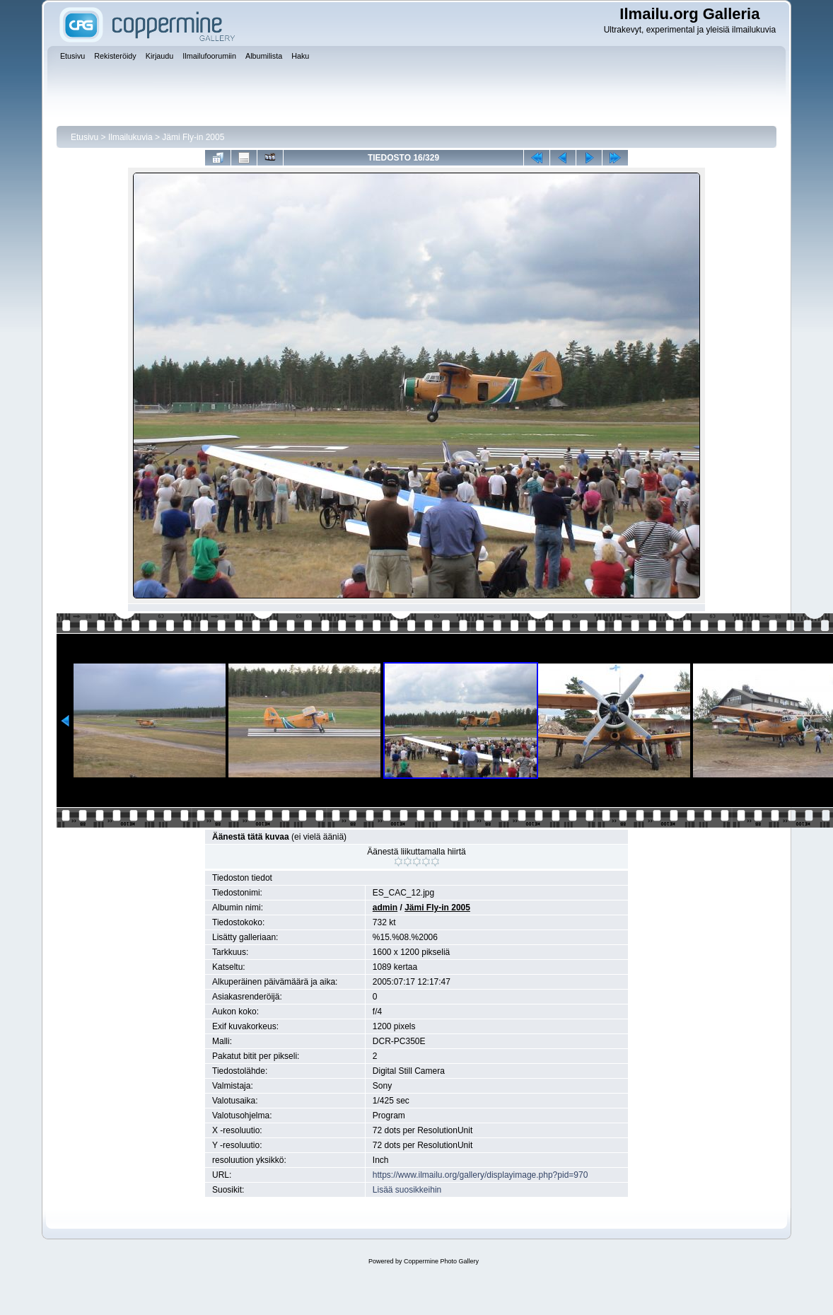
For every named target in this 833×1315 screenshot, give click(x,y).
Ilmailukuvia (130, 137)
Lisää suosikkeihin (407, 1190)
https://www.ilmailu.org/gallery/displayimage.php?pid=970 (480, 1175)
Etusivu (84, 137)
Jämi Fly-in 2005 (193, 137)
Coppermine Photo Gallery (441, 1261)
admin (385, 908)
